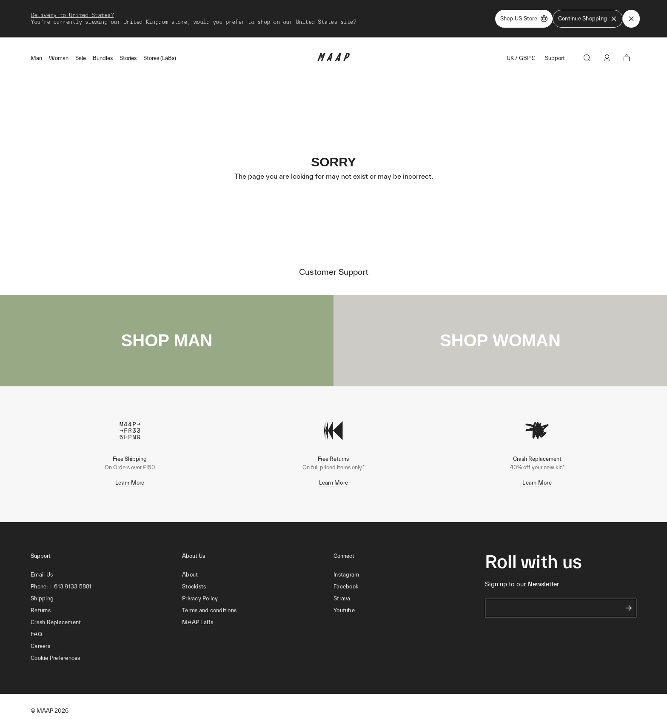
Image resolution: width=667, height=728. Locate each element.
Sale (80, 58)
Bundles (103, 58)
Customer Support (333, 272)
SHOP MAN (167, 340)
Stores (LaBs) (159, 58)
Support (555, 58)
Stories (128, 58)
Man (36, 58)
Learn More (130, 483)
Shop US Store (523, 18)
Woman (58, 58)
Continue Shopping (587, 19)
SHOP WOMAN (500, 340)
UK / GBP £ (521, 58)
